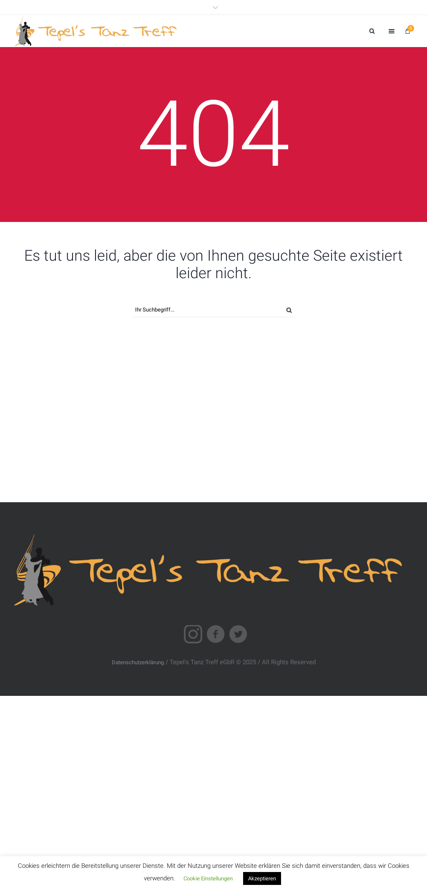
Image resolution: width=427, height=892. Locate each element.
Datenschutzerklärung (138, 662)
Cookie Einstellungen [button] (208, 878)
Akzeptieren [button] (262, 878)
